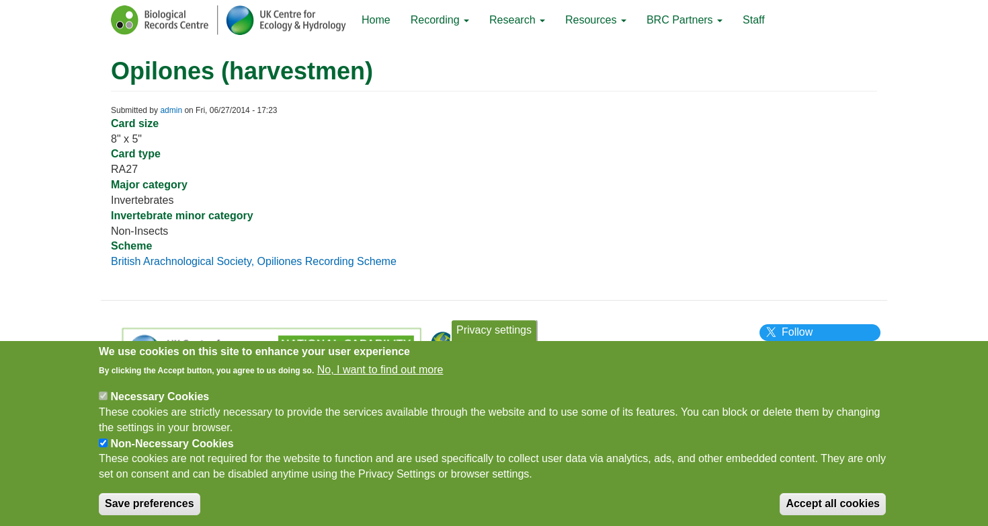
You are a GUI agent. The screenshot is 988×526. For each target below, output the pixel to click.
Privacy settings (494, 335)
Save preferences (149, 509)
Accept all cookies (833, 509)
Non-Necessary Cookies (171, 449)
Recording (440, 20)
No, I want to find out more (380, 375)
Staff (754, 20)
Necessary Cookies (159, 402)
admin (171, 110)
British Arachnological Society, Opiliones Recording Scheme (254, 261)
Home (376, 20)
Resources (595, 20)
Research (517, 20)
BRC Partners (685, 20)
